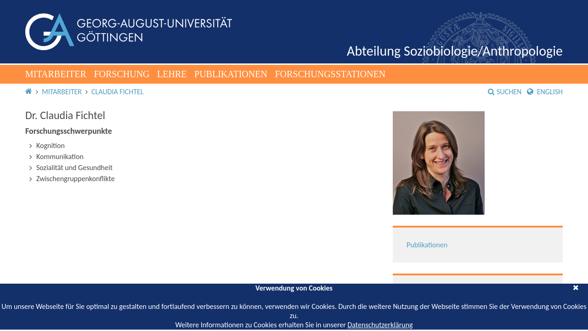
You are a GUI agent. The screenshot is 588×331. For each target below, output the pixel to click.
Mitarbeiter (55, 74)
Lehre (172, 74)
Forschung (121, 74)
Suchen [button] (504, 91)
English (545, 91)
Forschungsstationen (330, 74)
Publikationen (230, 74)
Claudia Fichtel (117, 91)
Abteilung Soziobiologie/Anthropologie (455, 50)
